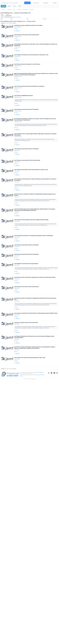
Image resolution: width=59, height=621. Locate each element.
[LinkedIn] (54, 374)
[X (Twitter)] (49, 374)
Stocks (9, 6)
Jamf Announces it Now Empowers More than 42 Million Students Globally (31, 219)
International (25, 9)
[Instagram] (57, 374)
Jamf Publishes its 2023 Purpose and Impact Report (26, 263)
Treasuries (32, 9)
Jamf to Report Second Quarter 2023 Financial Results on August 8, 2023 (31, 169)
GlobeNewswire (18, 30)
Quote (11, 18)
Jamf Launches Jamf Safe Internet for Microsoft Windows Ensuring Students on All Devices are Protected (35, 180)
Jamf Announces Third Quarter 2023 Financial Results (26, 34)
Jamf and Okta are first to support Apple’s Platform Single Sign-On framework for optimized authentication (35, 134)
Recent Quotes (36, 2)
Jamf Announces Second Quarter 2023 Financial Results (27, 160)
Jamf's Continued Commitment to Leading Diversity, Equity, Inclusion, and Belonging (33, 235)
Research (44, 18)
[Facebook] (51, 374)
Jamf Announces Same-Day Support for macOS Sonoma (27, 64)
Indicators (55, 2)
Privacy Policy (37, 375)
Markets (3, 6)
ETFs (14, 6)
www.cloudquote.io (40, 372)
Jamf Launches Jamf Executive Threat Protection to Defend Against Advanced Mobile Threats (35, 313)
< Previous (3, 23)
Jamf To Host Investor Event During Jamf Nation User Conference (29, 86)
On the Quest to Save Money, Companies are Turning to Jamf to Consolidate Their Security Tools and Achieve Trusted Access (35, 119)
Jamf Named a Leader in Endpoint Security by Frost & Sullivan (28, 25)
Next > (15, 23)
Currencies (19, 9)
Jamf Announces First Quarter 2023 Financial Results (26, 287)
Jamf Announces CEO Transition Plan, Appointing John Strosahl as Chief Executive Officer (35, 277)
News (14, 9)
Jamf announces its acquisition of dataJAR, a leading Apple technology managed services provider (35, 195)
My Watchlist (45, 2)
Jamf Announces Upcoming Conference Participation (26, 109)
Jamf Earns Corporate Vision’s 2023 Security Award (26, 322)
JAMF (28, 13)
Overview (9, 9)
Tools (19, 6)
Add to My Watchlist (17, 17)
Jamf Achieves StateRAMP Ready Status (23, 95)
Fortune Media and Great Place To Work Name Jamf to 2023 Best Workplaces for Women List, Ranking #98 (35, 45)
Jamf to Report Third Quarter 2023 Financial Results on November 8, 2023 (31, 54)
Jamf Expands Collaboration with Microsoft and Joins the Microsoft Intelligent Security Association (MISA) (34, 337)
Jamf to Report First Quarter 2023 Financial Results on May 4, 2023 (29, 358)
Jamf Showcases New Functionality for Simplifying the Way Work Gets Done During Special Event (35, 299)
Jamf (17, 58)
